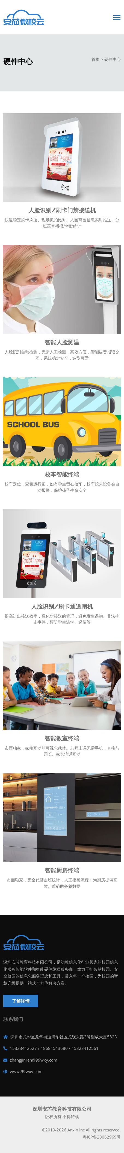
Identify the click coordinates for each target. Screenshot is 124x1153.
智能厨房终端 (62, 870)
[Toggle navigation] (117, 16)
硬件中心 (112, 59)
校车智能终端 (62, 474)
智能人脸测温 (62, 342)
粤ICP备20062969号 (102, 1137)
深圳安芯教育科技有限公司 (62, 1109)
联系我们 (13, 1019)
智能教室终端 (62, 738)
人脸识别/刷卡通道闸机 (62, 606)
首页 (95, 59)
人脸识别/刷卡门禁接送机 (62, 210)
